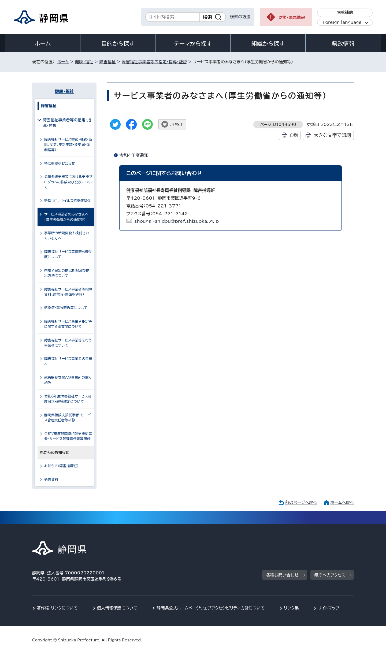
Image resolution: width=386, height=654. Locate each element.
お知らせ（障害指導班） (61, 466)
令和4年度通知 (133, 155)
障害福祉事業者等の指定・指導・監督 (154, 62)
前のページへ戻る (301, 502)
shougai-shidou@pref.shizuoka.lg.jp (176, 221)
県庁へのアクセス (329, 575)
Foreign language (342, 22)
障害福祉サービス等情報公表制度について (68, 254)
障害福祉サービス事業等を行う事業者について (68, 343)
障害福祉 (107, 62)
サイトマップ (328, 608)
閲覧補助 (345, 12)
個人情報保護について (117, 608)
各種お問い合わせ (282, 575)
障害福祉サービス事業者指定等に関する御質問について (68, 324)
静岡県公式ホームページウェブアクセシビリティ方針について (211, 608)
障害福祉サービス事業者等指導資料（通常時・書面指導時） (68, 292)
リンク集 (291, 608)
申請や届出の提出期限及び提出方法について (66, 273)
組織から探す (268, 44)
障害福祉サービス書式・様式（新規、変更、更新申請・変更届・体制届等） (68, 145)
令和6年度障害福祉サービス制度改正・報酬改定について (67, 399)
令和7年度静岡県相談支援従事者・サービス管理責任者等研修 (68, 436)
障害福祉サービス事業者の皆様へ (68, 361)
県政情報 (343, 44)
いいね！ (176, 124)
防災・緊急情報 (292, 18)
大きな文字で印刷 (332, 135)
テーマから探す (193, 44)
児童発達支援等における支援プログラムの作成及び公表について (68, 182)
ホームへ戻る (342, 502)
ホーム (43, 43)
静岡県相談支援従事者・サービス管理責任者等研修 (67, 417)
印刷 (294, 135)
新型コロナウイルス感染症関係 (67, 201)
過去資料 (51, 479)
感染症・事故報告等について (65, 308)
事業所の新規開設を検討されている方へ (66, 235)
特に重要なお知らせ (59, 163)
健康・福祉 (84, 62)
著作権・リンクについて (57, 608)
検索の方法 (240, 17)
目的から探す (118, 44)
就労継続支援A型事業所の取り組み (68, 380)
